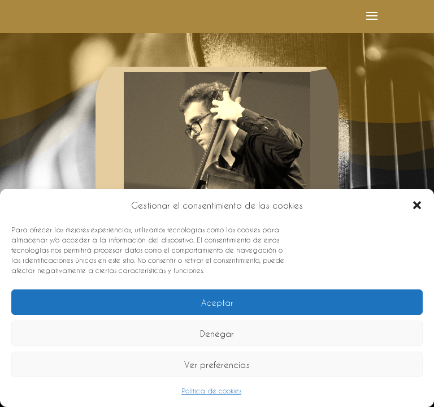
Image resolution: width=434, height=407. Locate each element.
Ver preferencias (217, 365)
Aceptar (217, 302)
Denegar (217, 333)
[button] (417, 205)
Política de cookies (211, 391)
